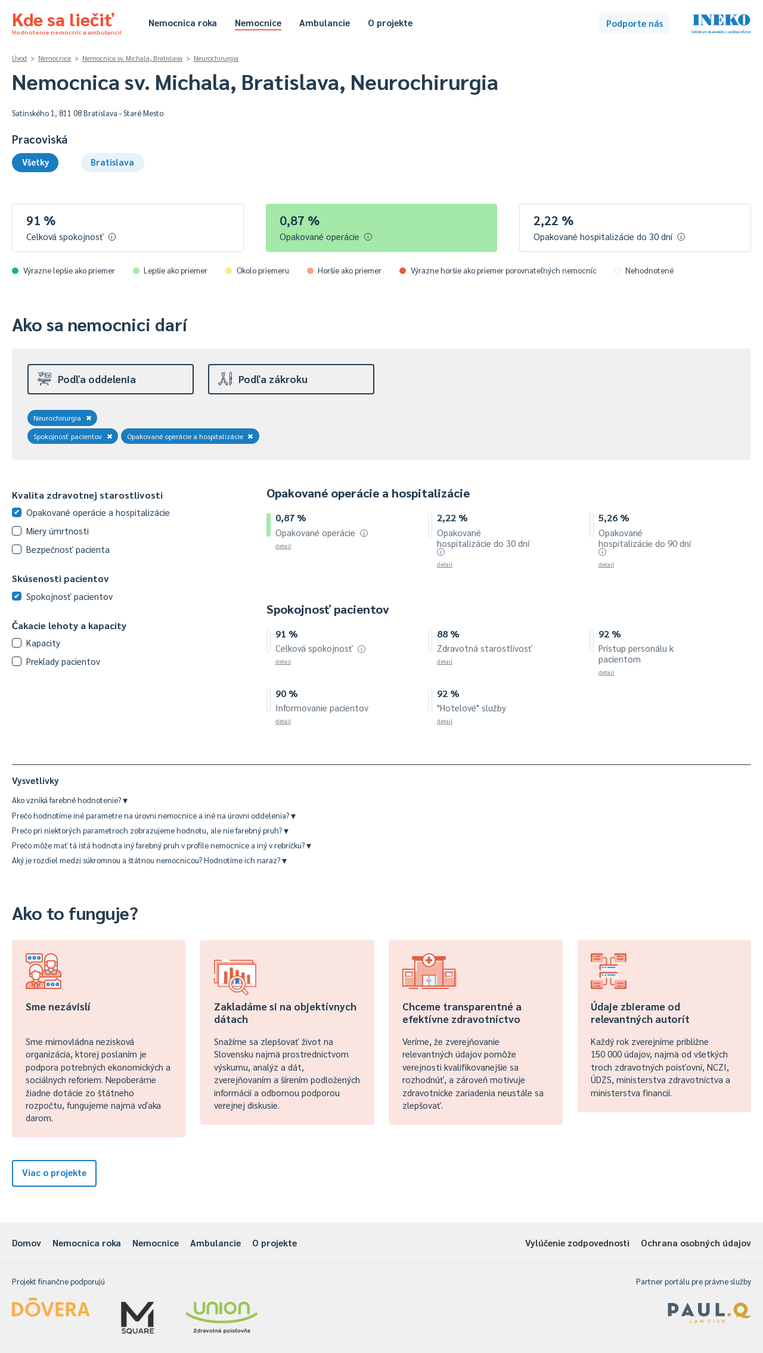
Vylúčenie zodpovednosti (577, 1242)
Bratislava (112, 161)
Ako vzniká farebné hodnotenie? (70, 800)
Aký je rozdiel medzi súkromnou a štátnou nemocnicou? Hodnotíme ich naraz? (149, 860)
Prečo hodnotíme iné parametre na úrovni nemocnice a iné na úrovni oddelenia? (154, 815)
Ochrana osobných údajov (696, 1242)
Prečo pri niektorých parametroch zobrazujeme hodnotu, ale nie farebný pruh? (150, 830)
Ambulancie (324, 22)
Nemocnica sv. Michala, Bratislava (132, 58)
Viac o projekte (54, 1172)
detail (283, 545)
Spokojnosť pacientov (73, 436)
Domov (26, 1242)
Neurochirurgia (216, 58)
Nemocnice (258, 22)
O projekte (390, 22)
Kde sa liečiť (67, 21)
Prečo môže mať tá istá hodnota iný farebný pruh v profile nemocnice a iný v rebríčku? (161, 845)
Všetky (35, 161)
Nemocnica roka (182, 22)
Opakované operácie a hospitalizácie (190, 436)
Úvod (19, 58)
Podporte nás (634, 23)
